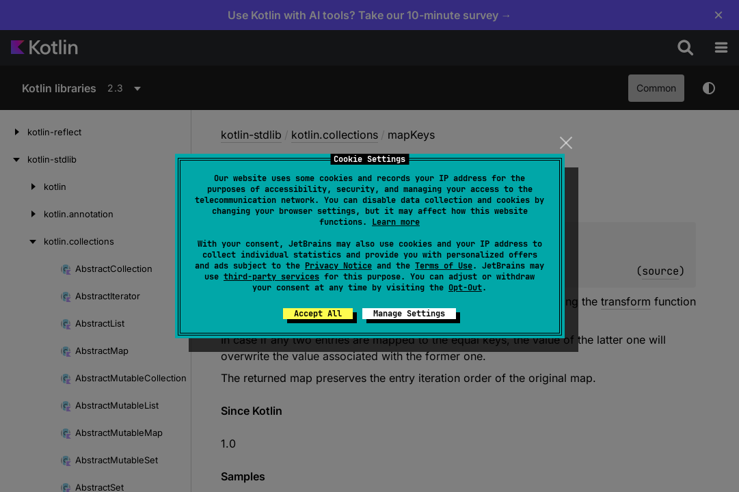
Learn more (396, 222)
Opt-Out (465, 287)
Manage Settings (409, 313)
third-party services (271, 276)
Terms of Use (443, 265)
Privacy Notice (338, 265)
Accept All (318, 313)
